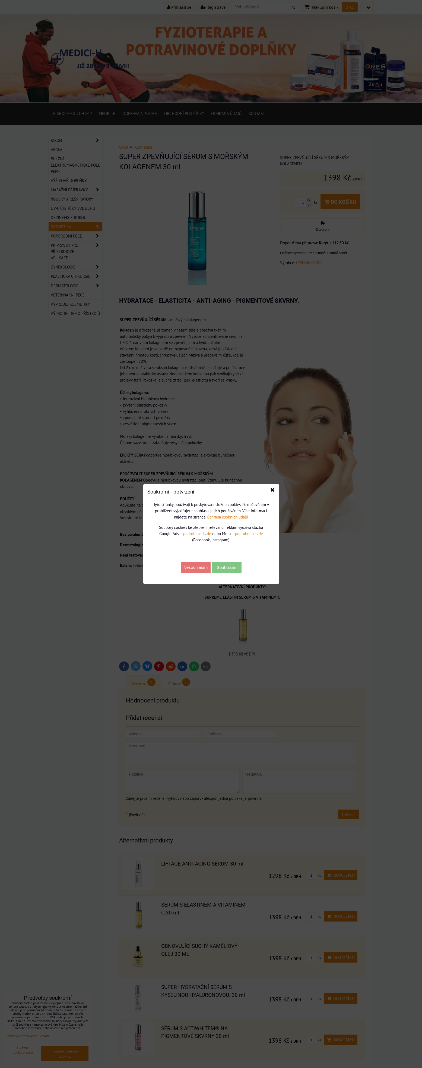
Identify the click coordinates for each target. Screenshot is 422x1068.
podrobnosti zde (197, 533)
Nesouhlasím (195, 567)
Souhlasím (226, 567)
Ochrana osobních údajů (227, 517)
